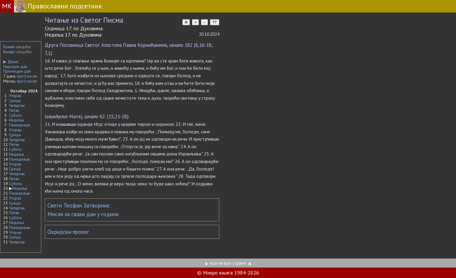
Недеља (16, 120)
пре (20, 76)
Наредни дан (15, 66)
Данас (11, 61)
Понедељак (19, 125)
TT (214, 22)
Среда (15, 100)
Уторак (15, 95)
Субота (15, 115)
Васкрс (9, 51)
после (32, 76)
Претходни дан (17, 71)
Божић (9, 46)
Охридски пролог (68, 231)
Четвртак (17, 105)
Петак (14, 110)
